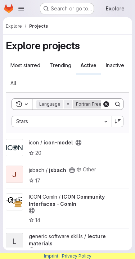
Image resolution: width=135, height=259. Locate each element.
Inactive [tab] (115, 65)
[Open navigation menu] (21, 8)
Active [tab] (88, 65)
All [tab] (13, 83)
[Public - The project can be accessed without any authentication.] (78, 142)
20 (35, 153)
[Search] (117, 104)
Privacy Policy (76, 256)
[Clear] (106, 104)
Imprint (51, 256)
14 (34, 220)
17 (34, 180)
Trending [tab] (60, 65)
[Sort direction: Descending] (117, 121)
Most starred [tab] (25, 65)
